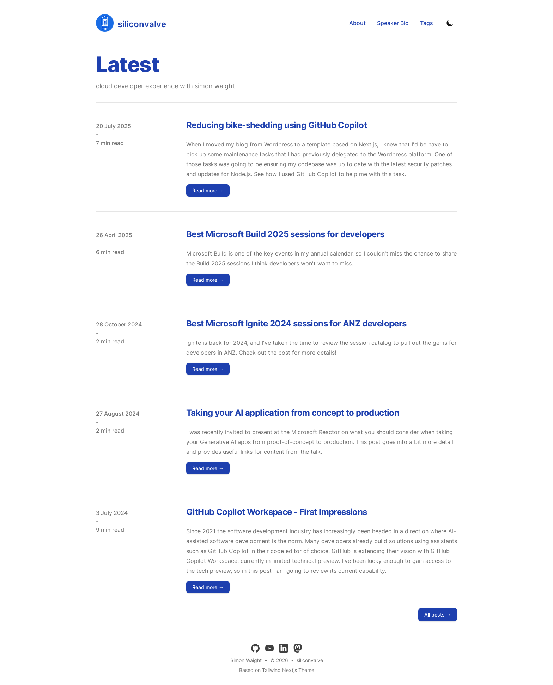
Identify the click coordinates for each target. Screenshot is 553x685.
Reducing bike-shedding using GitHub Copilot (276, 125)
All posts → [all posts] (437, 615)
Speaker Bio (393, 22)
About (357, 22)
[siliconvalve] (131, 23)
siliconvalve (310, 660)
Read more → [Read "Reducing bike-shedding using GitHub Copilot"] (208, 190)
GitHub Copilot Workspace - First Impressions (276, 512)
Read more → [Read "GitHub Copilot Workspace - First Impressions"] (208, 587)
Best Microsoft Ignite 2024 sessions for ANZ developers (296, 323)
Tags (426, 22)
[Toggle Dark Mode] (450, 23)
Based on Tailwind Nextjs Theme (276, 670)
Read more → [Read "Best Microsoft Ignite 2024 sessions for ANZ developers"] (208, 369)
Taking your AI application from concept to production (292, 413)
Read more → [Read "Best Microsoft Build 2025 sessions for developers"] (208, 280)
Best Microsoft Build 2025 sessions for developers (285, 234)
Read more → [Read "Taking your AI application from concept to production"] (208, 468)
